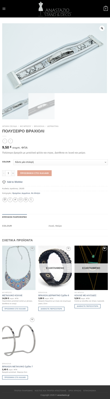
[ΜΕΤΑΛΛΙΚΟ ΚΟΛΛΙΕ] (19, 268)
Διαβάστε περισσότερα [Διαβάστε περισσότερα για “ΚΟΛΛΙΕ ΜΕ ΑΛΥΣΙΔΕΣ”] (87, 306)
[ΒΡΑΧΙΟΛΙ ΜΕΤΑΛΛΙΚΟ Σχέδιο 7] (19, 339)
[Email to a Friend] (20, 199)
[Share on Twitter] (15, 199)
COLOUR (6, 162)
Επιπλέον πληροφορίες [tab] (14, 217)
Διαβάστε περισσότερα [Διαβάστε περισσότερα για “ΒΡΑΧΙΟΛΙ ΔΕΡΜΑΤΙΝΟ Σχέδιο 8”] (51, 309)
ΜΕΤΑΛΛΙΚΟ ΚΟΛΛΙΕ (12, 295)
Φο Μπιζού (25, 126)
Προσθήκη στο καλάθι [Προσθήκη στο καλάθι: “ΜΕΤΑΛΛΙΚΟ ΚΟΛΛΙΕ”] (15, 309)
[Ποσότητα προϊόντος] (8, 173)
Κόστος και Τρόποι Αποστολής (50, 391)
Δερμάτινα (53, 126)
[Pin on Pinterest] (25, 199)
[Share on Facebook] (10, 199)
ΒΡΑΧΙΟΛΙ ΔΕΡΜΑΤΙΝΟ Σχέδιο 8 (53, 295)
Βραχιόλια (39, 126)
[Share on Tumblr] (31, 199)
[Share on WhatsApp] (4, 199)
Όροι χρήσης (74, 391)
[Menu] (4, 8)
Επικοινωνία (90, 391)
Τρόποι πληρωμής (23, 391)
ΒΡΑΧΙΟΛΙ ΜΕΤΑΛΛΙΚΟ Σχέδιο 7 (17, 366)
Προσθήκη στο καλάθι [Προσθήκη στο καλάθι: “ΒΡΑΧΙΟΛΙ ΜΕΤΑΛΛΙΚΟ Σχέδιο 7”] (15, 377)
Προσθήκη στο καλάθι (34, 173)
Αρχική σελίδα (9, 126)
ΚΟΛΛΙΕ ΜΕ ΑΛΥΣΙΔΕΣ (85, 295)
